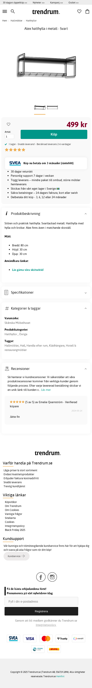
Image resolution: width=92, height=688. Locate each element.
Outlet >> (74, 2)
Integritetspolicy (15, 526)
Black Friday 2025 (15, 530)
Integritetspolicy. (46, 625)
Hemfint (60, 676)
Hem (4, 20)
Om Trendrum (13, 506)
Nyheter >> (38, 2)
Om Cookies (12, 510)
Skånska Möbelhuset (17, 323)
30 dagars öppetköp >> (15, 2)
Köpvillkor (11, 502)
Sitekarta (10, 518)
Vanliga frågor (13, 514)
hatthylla (34, 223)
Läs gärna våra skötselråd (27, 270)
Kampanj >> (56, 2)
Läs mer (46, 390)
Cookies (9, 522)
